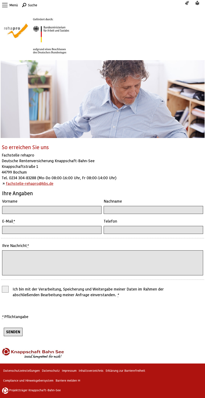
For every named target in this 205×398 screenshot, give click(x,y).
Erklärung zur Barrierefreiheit (125, 370)
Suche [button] (32, 5)
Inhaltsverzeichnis (91, 370)
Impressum (69, 370)
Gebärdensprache (189, 5)
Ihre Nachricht (15, 245)
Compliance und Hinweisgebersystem (28, 380)
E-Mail (8, 221)
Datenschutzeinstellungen (21, 370)
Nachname (113, 201)
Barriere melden (68, 380)
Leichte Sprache (200, 5)
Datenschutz (51, 370)
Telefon (110, 221)
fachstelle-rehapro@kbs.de (29, 183)
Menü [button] (13, 5)
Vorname (9, 201)
